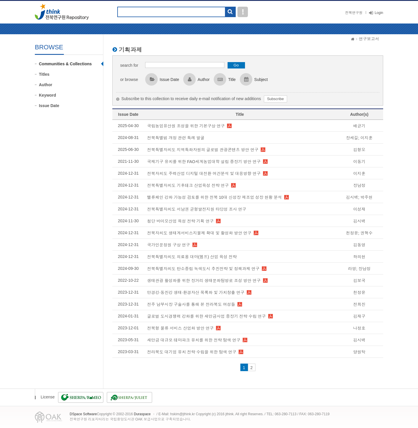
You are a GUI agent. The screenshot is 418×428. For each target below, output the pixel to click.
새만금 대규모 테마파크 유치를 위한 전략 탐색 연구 (193, 340)
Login (379, 13)
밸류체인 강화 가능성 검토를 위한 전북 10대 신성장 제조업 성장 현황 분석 (214, 197)
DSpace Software (83, 414)
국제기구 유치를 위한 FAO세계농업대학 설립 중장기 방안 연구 (204, 161)
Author (45, 84)
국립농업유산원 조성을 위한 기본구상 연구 (186, 126)
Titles (44, 74)
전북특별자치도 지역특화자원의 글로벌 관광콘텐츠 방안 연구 (202, 149)
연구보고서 (369, 39)
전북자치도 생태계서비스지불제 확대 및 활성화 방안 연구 (199, 233)
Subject (261, 79)
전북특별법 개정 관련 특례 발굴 (176, 138)
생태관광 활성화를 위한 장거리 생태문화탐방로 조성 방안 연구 (204, 280)
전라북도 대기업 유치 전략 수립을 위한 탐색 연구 (191, 352)
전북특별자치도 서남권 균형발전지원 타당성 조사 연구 (196, 209)
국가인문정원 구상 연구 (168, 245)
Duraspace (142, 414)
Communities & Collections (65, 64)
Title (232, 79)
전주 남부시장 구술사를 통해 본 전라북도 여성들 (191, 304)
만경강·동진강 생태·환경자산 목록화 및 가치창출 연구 (195, 292)
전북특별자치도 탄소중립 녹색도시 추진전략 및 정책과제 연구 (203, 268)
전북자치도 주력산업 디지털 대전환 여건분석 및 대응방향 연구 (204, 173)
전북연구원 (354, 13)
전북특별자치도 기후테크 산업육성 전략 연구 (188, 185)
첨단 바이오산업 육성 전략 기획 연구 (180, 221)
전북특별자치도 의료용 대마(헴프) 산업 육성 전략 (192, 256)
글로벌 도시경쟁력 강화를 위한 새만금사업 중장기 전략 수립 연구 (206, 316)
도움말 (242, 12)
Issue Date (49, 105)
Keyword (47, 95)
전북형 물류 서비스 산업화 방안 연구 (180, 328)
